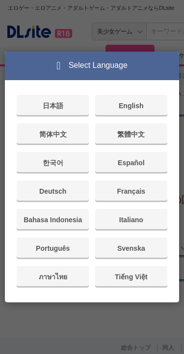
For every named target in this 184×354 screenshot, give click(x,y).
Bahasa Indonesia (53, 220)
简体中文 (53, 134)
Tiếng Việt (131, 277)
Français (131, 191)
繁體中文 (131, 134)
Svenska (131, 248)
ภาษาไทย (53, 277)
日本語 (53, 106)
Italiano (131, 220)
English (131, 106)
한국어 (53, 163)
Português (53, 248)
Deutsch (52, 191)
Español (131, 163)
